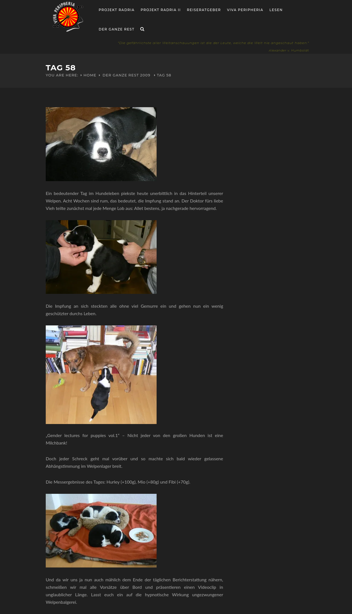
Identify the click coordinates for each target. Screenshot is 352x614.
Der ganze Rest (116, 29)
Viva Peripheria (245, 10)
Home (89, 75)
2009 (145, 75)
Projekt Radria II (161, 10)
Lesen (276, 10)
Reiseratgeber (204, 10)
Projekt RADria (117, 10)
